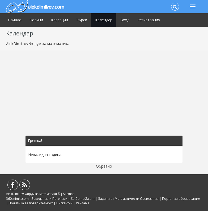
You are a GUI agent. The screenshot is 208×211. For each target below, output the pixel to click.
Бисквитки (64, 203)
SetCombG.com (83, 198)
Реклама (82, 203)
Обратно (104, 166)
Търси (81, 19)
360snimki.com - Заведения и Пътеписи (36, 198)
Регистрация (148, 19)
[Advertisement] (104, 93)
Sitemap (68, 194)
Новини (36, 19)
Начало (15, 19)
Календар (103, 19)
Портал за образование (181, 198)
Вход (124, 19)
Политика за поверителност (31, 203)
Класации (59, 19)
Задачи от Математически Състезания (128, 198)
